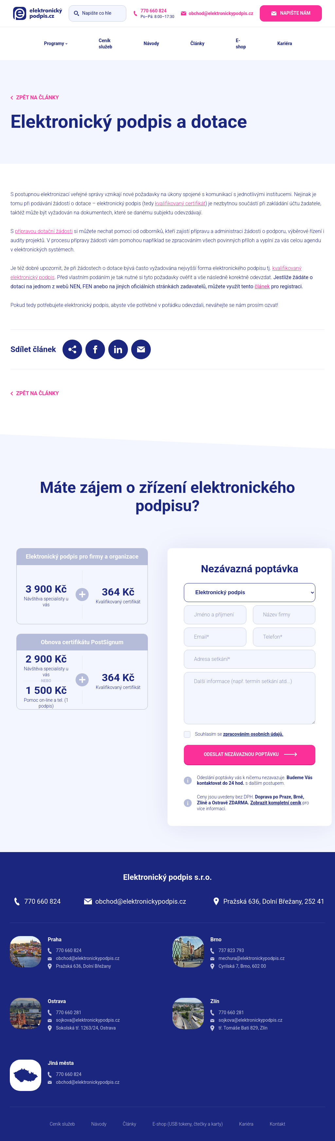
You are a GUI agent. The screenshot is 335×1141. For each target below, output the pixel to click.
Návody (98, 1124)
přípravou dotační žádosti (44, 231)
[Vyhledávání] (97, 13)
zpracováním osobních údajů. (253, 734)
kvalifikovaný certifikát (180, 203)
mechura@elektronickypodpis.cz (252, 958)
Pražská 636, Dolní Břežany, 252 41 (274, 901)
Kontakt (277, 1124)
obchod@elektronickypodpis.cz (140, 901)
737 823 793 (231, 950)
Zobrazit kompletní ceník (275, 802)
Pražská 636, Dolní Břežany (83, 966)
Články (129, 1124)
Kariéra (246, 1124)
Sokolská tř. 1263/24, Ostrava (86, 1028)
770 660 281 (68, 1012)
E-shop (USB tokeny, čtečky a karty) (187, 1124)
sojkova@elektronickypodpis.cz (88, 1020)
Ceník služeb (62, 1124)
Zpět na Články (34, 97)
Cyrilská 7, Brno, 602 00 (242, 966)
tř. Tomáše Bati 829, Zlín (243, 1028)
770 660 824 (42, 901)
